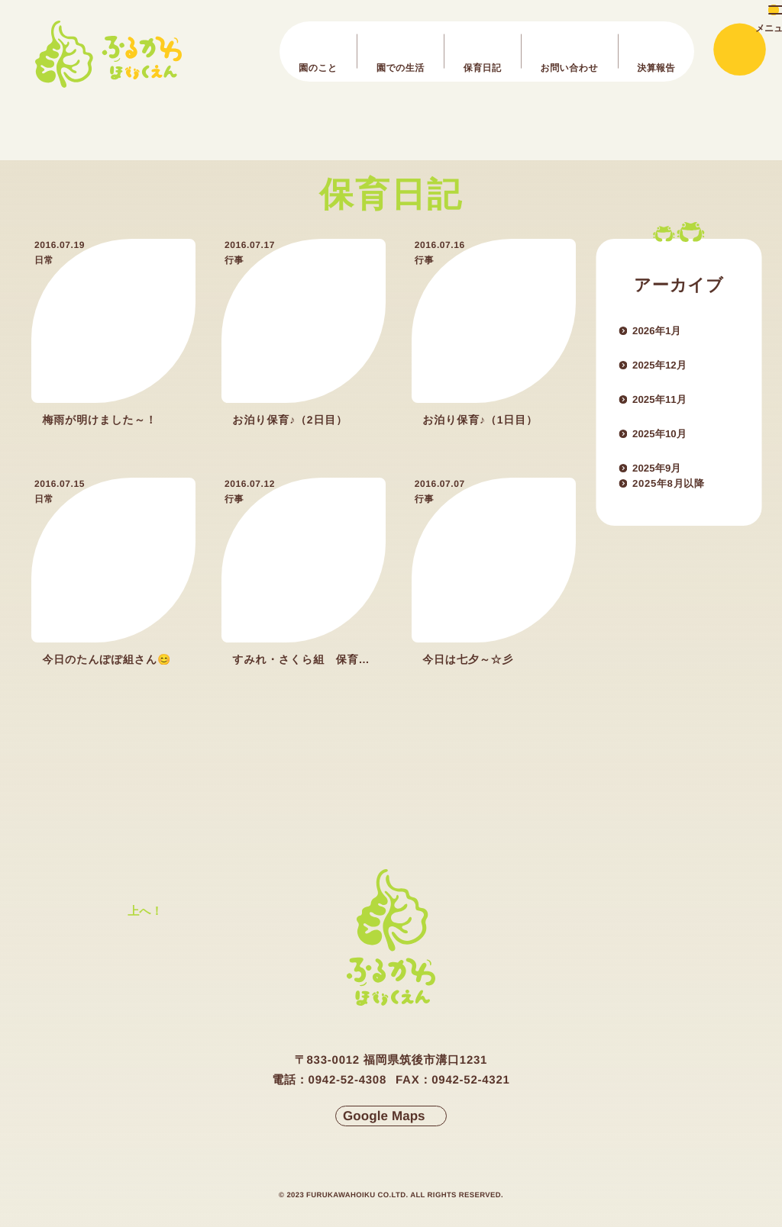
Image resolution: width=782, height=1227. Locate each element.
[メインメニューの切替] (738, 50)
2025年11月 (670, 409)
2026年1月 (666, 333)
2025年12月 (670, 371)
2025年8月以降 (682, 523)
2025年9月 (666, 485)
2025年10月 (670, 447)
